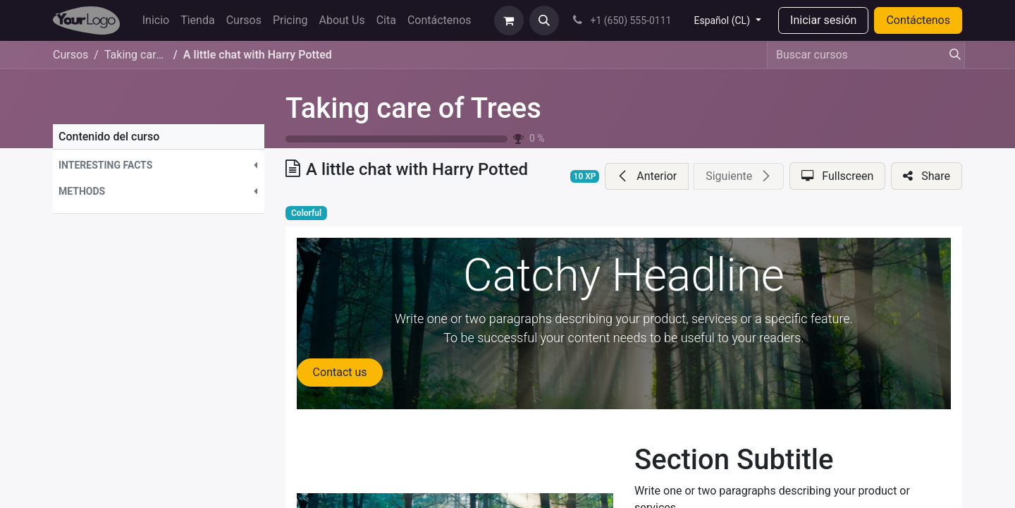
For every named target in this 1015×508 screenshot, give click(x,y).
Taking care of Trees (413, 108)
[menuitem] (156, 20)
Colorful (306, 213)
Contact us (340, 372)
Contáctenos (918, 20)
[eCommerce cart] (509, 20)
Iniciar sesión (823, 20)
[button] (544, 20)
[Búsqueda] (950, 55)
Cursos (70, 54)
